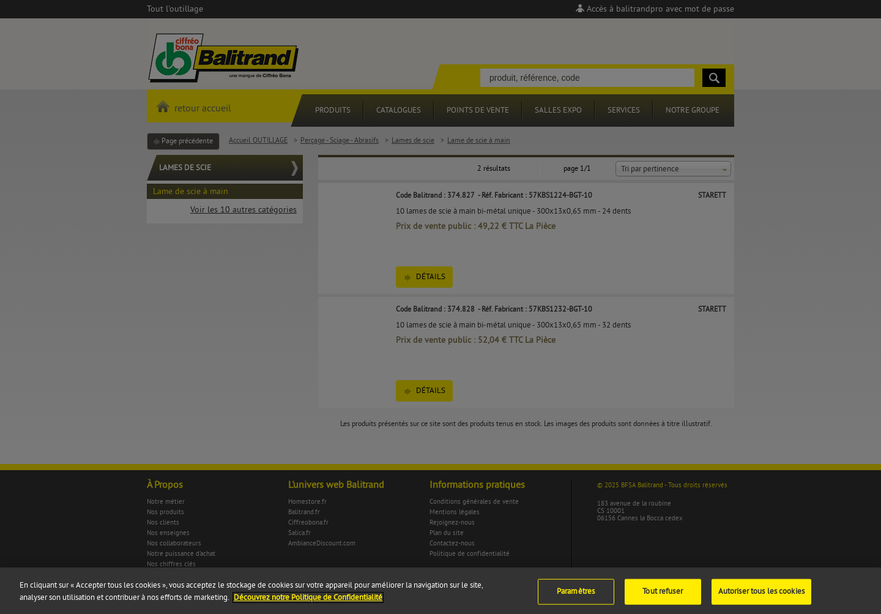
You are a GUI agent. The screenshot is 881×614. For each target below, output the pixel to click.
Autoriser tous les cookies (761, 596)
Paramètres (576, 596)
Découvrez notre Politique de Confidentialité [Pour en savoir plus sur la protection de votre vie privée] (308, 602)
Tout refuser (662, 596)
